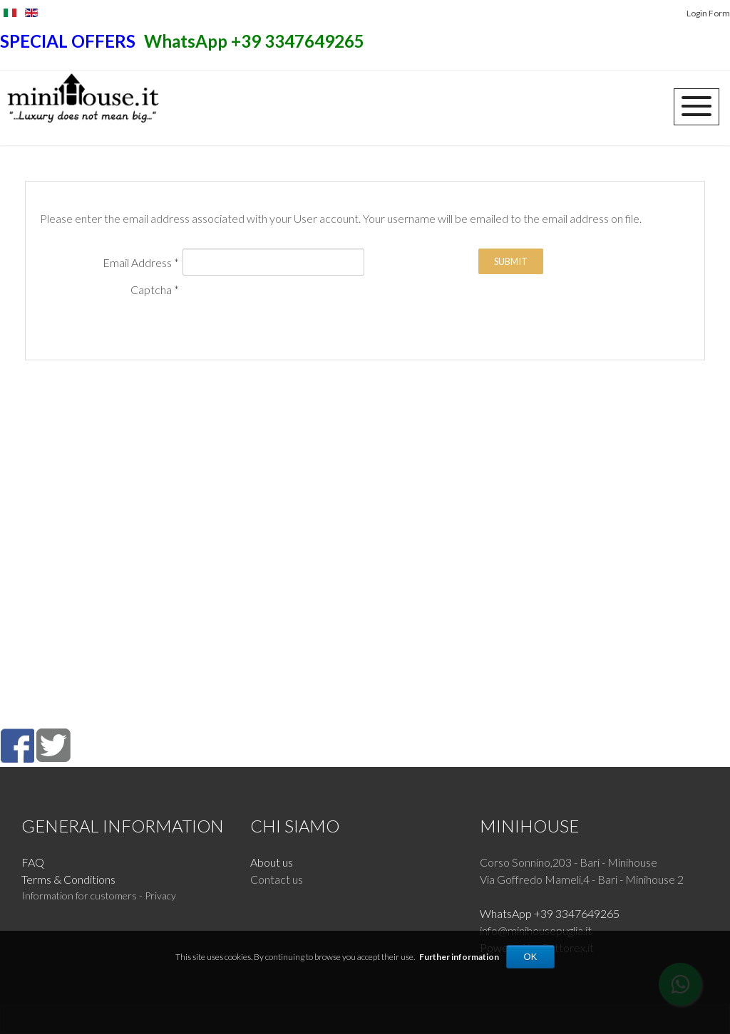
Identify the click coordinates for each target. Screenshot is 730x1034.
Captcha (154, 289)
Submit (511, 261)
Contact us (276, 879)
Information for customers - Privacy (98, 895)
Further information (459, 956)
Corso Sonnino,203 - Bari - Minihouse (568, 862)
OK (531, 956)
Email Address (141, 262)
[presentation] (148, 326)
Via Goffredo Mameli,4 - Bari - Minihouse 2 (582, 879)
